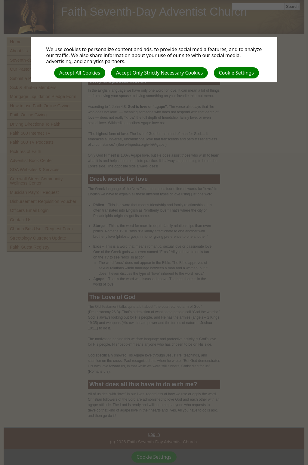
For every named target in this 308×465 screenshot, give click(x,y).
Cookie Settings (236, 72)
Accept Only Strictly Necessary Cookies (159, 72)
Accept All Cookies (79, 72)
